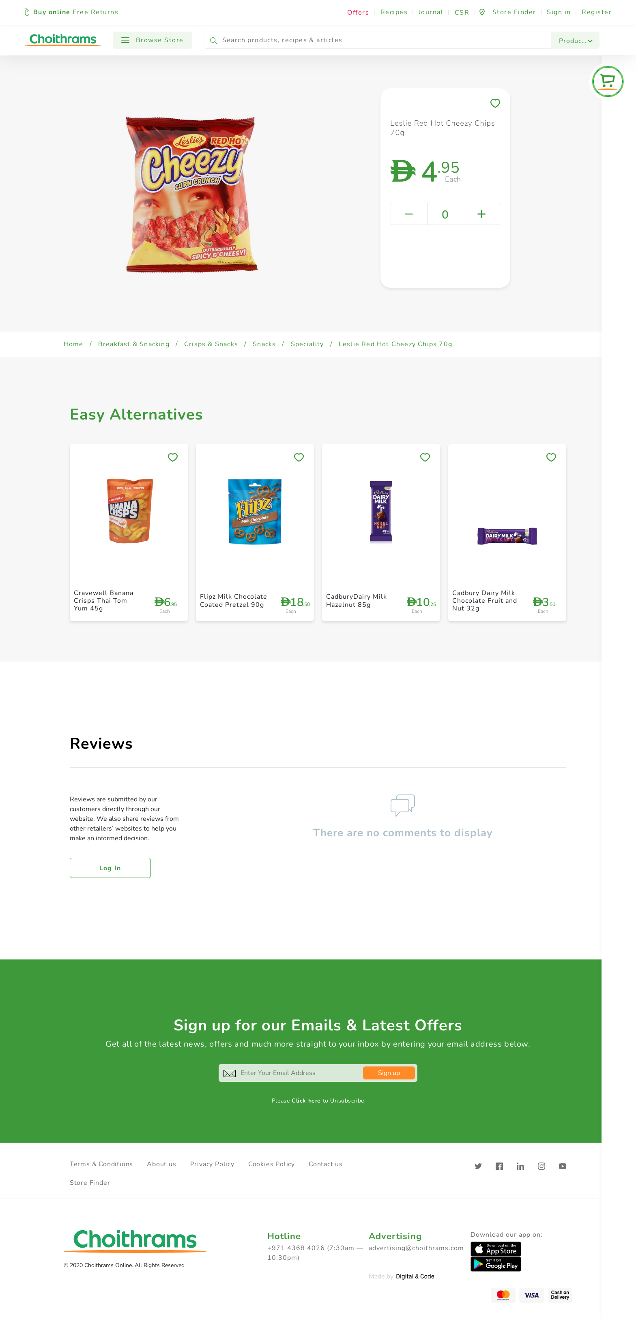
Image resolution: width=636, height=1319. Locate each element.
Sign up (389, 1072)
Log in (110, 868)
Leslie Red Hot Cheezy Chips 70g (395, 344)
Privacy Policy (212, 1164)
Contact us (326, 1164)
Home (74, 344)
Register (597, 12)
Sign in (559, 12)
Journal (431, 12)
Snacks (264, 344)
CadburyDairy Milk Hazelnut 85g (356, 600)
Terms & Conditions (101, 1164)
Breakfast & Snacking (134, 344)
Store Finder (90, 1182)
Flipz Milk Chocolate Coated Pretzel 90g (233, 600)
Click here (306, 1101)
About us (161, 1164)
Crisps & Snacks (211, 344)
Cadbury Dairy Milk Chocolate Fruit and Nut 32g (484, 601)
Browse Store (152, 40)
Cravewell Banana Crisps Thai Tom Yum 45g (103, 601)
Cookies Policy (271, 1164)
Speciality (307, 344)
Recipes (394, 12)
